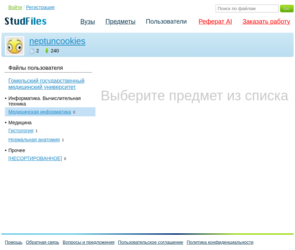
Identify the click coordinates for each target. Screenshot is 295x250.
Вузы (87, 21)
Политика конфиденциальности (220, 242)
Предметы (120, 21)
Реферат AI (215, 21)
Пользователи (166, 21)
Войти (15, 7)
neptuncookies (57, 41)
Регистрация (40, 7)
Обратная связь (42, 242)
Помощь (13, 242)
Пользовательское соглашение (150, 242)
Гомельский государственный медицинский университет (46, 84)
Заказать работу (266, 21)
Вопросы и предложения (89, 242)
